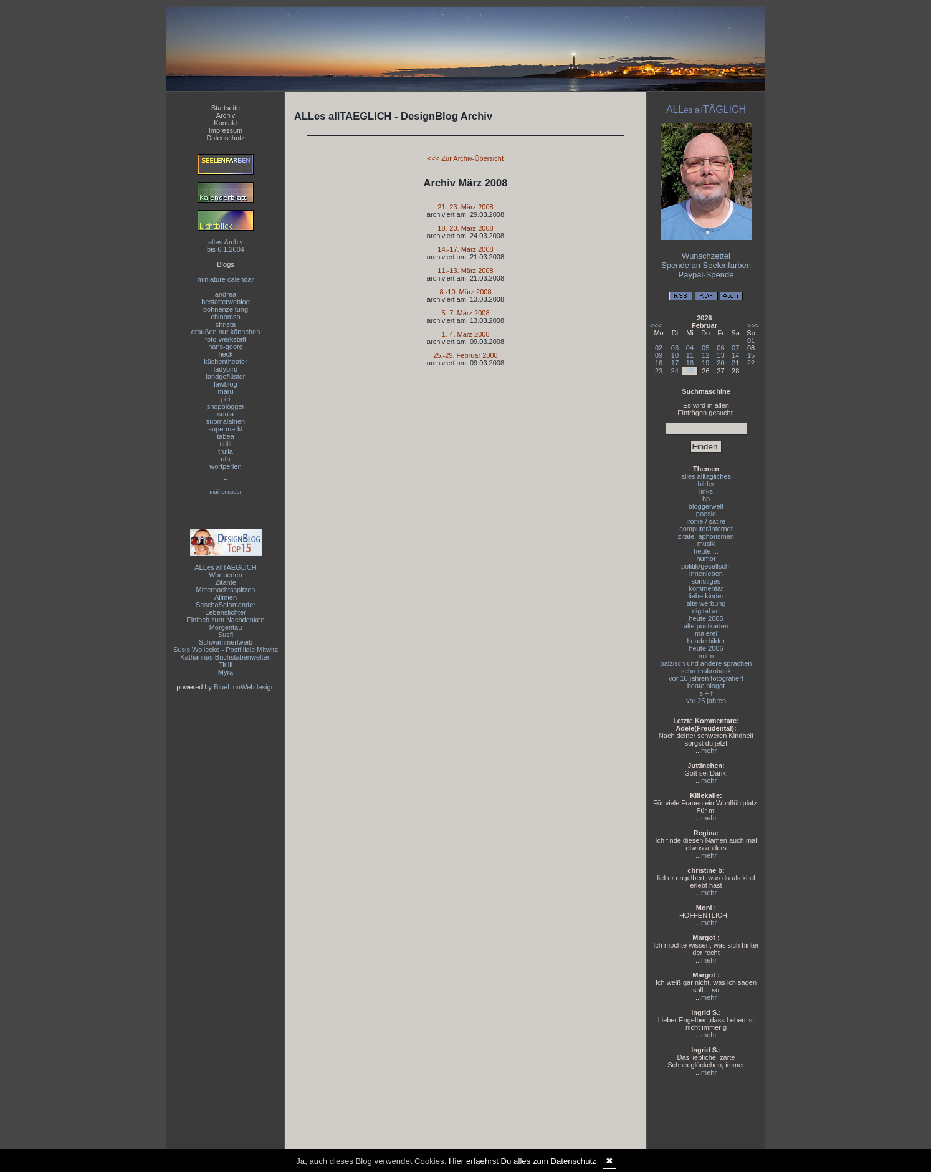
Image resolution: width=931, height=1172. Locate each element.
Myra (225, 672)
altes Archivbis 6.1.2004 (225, 245)
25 (690, 371)
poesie (706, 513)
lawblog (225, 384)
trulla (225, 451)
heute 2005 (706, 618)
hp (706, 498)
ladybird (226, 369)
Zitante (225, 582)
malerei (706, 633)
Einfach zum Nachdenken (225, 619)
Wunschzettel (706, 256)
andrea (225, 294)
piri (226, 399)
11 (690, 355)
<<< (656, 325)
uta (225, 459)
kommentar (706, 588)
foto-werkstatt (225, 339)
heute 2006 (706, 648)
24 (675, 371)
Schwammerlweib (225, 642)
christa (226, 324)
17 (675, 363)
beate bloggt (706, 685)
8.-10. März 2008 (465, 291)
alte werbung (706, 603)
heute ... (706, 551)
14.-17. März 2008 (465, 249)
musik (706, 543)
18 (690, 363)
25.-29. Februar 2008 (465, 355)
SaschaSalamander (225, 604)
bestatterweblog (225, 301)
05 (705, 348)
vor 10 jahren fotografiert (706, 678)
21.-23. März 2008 (465, 207)
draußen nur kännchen (225, 331)
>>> (753, 325)
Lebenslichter (225, 612)
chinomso (225, 316)
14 (735, 355)
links (706, 491)
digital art (706, 611)
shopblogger (226, 406)
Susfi (225, 634)
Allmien (225, 597)
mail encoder (225, 492)
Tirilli (225, 664)
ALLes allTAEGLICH (225, 567)
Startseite (225, 108)
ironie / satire (706, 521)
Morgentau (225, 627)
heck (225, 354)
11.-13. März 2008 (465, 270)
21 (735, 363)
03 (675, 348)
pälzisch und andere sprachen (706, 663)
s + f (705, 693)
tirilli (226, 444)
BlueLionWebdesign (244, 687)
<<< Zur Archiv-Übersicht (465, 158)
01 (751, 340)
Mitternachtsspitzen (225, 589)
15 (751, 355)
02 (658, 348)
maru (225, 391)
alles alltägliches (706, 476)
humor (705, 558)
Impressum (225, 130)
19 (705, 363)
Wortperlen (225, 575)
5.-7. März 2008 (465, 313)
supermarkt (225, 429)
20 (720, 363)
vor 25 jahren (706, 700)
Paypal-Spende (706, 274)
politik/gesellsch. (706, 566)
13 (720, 355)
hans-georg (225, 346)
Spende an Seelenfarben (706, 265)
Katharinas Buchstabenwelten (225, 657)
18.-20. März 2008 (465, 228)
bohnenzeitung (225, 309)
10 (675, 355)
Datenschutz (225, 138)
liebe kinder (706, 596)
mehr (709, 750)
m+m (706, 656)
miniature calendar (226, 279)
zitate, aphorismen (706, 536)
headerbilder (706, 641)
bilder (706, 484)
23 (658, 371)
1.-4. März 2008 (465, 334)
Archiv (226, 115)
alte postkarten (706, 626)
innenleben (706, 573)
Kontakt (225, 123)
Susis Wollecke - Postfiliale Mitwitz (225, 649)
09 (658, 355)
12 (705, 355)
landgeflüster (226, 376)
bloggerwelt (706, 506)
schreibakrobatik (706, 671)
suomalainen (225, 421)
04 (690, 348)
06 (720, 348)
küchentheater (225, 361)
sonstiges (706, 581)
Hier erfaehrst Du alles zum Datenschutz (522, 1161)
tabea (225, 436)
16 (658, 363)
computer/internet (706, 528)
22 (751, 363)
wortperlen (225, 466)
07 (735, 348)
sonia (225, 414)
